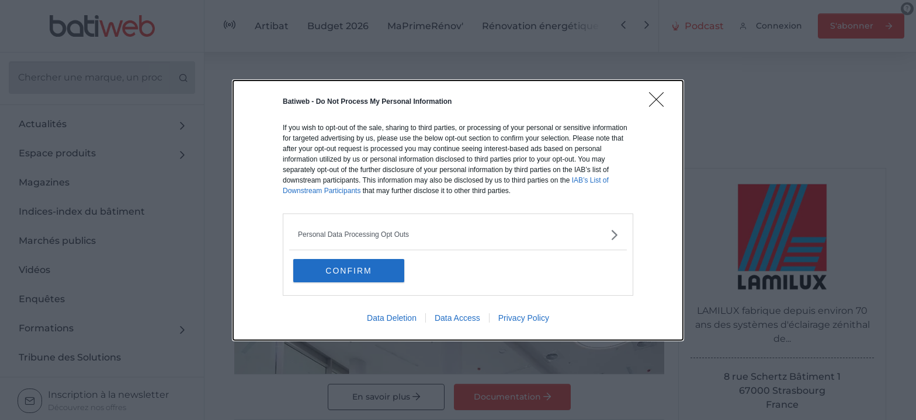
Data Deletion (392, 318)
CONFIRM (348, 270)
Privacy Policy (523, 318)
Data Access (457, 318)
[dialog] (458, 210)
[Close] (660, 103)
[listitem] (458, 235)
